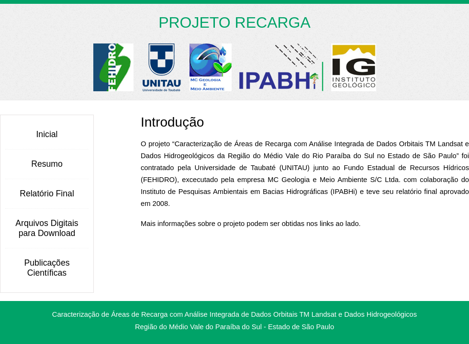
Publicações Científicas (46, 268)
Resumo (47, 164)
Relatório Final (47, 193)
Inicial (46, 134)
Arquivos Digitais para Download (46, 228)
